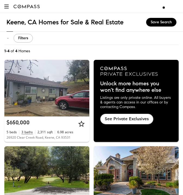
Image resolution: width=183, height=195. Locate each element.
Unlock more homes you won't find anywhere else (130, 86)
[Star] (81, 124)
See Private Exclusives (127, 118)
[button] (6, 6)
